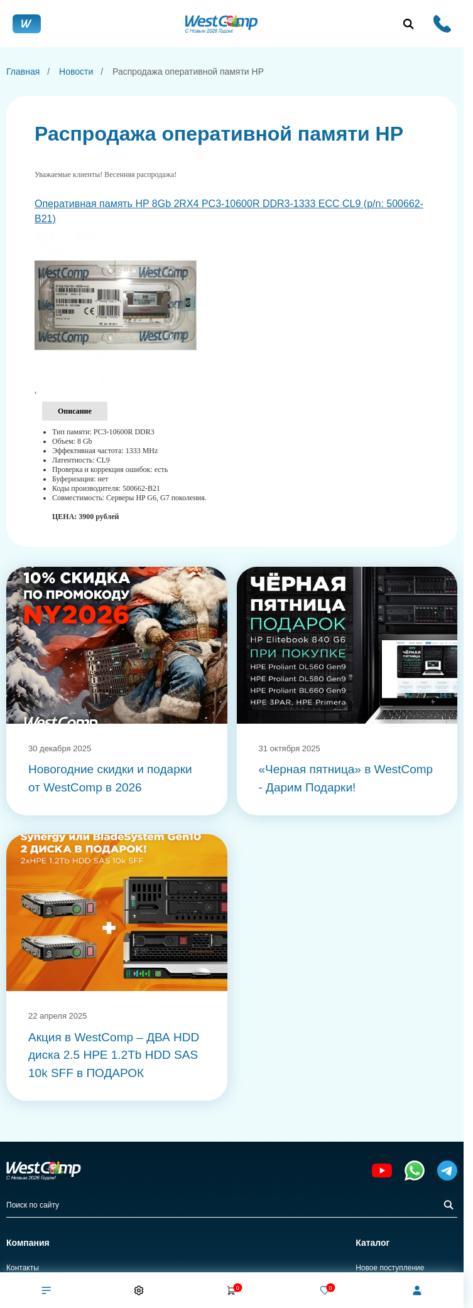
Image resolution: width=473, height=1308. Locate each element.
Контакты (22, 1267)
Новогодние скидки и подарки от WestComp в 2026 (110, 778)
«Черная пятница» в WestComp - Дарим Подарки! (346, 778)
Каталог (372, 1243)
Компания (28, 1243)
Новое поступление (390, 1267)
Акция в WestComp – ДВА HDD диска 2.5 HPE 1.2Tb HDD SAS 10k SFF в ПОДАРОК (113, 1055)
